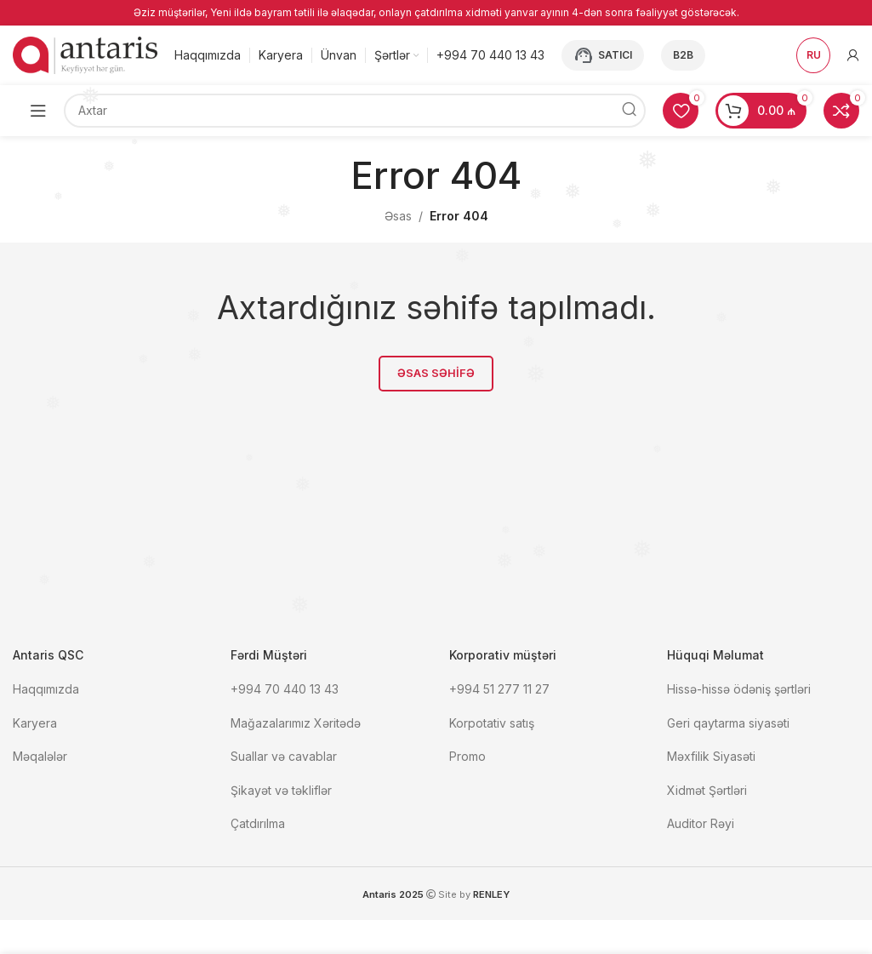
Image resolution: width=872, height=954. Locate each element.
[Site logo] (85, 56)
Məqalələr (40, 758)
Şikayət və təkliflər (281, 792)
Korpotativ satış (491, 724)
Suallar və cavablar (284, 758)
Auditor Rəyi (700, 826)
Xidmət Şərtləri (708, 792)
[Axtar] (355, 112)
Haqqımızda (46, 690)
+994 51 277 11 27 (499, 690)
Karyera (35, 724)
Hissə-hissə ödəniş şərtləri (739, 690)
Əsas (398, 217)
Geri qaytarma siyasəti (728, 724)
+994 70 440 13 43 (285, 690)
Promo (467, 758)
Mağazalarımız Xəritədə (296, 724)
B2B (683, 56)
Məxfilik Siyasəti (711, 758)
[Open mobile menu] (38, 112)
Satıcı (602, 57)
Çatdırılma (258, 826)
